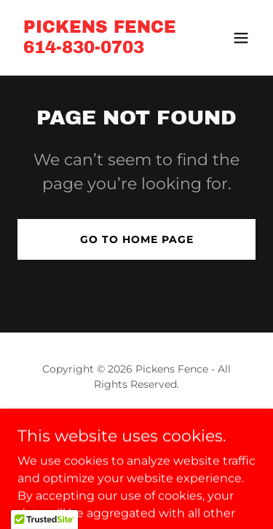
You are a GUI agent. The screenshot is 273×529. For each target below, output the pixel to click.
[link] (99, 49)
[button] (241, 37)
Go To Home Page (137, 239)
